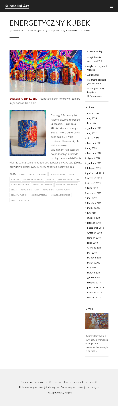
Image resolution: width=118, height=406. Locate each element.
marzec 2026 (93, 113)
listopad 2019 (94, 168)
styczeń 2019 (93, 217)
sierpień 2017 (94, 297)
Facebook (78, 382)
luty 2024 (91, 123)
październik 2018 (95, 227)
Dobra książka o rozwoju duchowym (80, 387)
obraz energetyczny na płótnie (56, 190)
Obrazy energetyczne (32, 382)
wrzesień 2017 (94, 292)
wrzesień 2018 (94, 232)
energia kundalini (57, 174)
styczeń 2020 (93, 158)
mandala (50, 179)
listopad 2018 (94, 222)
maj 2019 (92, 197)
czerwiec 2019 (94, 193)
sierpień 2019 (94, 183)
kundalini (15, 179)
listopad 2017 (94, 282)
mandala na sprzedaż (42, 185)
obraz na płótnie (18, 195)
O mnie (53, 382)
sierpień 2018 (94, 237)
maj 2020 (92, 148)
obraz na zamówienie (60, 195)
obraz (14, 190)
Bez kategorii (35, 31)
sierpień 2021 (94, 138)
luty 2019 (91, 212)
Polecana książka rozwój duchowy (37, 387)
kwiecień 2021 (94, 143)
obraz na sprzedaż (38, 195)
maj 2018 (92, 252)
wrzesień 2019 (94, 177)
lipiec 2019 (92, 187)
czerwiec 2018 (94, 247)
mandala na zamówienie (66, 185)
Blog (65, 382)
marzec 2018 (93, 262)
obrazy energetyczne (20, 200)
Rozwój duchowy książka (59, 392)
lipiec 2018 (92, 242)
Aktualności (93, 74)
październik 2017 (95, 287)
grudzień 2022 (94, 128)
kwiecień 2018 (94, 257)
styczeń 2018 (93, 272)
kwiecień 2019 (94, 202)
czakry (22, 174)
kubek (71, 174)
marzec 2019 (93, 207)
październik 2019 (95, 173)
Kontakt (93, 382)
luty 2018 (91, 267)
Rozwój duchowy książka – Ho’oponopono (95, 92)
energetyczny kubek (37, 174)
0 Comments (70, 31)
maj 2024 (92, 118)
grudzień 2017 (94, 277)
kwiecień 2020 (94, 153)
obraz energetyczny (30, 190)
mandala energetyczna (68, 179)
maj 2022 (92, 133)
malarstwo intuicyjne (33, 179)
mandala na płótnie (20, 185)
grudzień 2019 (94, 163)
